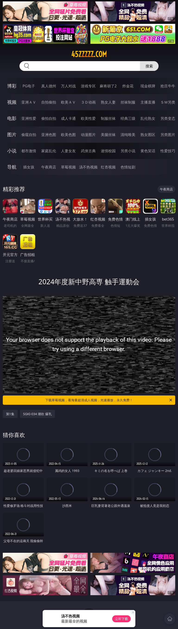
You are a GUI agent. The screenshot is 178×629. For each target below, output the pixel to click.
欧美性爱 (88, 118)
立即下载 (121, 618)
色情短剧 (128, 167)
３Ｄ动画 (88, 102)
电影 (11, 118)
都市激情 (28, 150)
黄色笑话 (147, 150)
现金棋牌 (147, 86)
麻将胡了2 (108, 86)
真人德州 (48, 86)
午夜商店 (48, 167)
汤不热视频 (88, 167)
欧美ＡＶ (68, 102)
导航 (11, 167)
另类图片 (167, 134)
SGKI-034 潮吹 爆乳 (37, 414)
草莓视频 (68, 167)
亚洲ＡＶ (28, 102)
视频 (11, 102)
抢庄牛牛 (167, 86)
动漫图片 (88, 134)
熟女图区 (147, 134)
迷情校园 (108, 150)
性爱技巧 (167, 150)
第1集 (10, 414)
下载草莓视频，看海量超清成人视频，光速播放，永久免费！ (109, 400)
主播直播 (147, 102)
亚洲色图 (48, 134)
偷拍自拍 (48, 118)
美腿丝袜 (108, 134)
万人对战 (68, 86)
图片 (11, 134)
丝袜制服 (128, 102)
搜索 (149, 66)
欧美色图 (68, 134)
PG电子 (28, 86)
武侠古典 (88, 150)
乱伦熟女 (147, 118)
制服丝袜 (108, 118)
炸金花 (128, 86)
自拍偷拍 (48, 102)
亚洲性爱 (28, 118)
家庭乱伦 (48, 150)
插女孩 (28, 167)
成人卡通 (68, 118)
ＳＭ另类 (167, 102)
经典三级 (128, 118)
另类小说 (128, 150)
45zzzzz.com (89, 54)
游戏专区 (88, 86)
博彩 (11, 86)
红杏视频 (108, 167)
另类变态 (167, 118)
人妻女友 (68, 150)
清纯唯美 (128, 134)
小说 (11, 151)
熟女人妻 (108, 102)
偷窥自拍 (28, 134)
